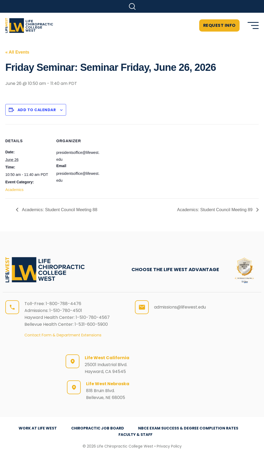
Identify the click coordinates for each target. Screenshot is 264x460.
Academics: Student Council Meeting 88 (59, 209)
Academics (14, 190)
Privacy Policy (169, 446)
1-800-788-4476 (63, 304)
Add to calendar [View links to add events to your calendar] (37, 109)
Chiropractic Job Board (97, 428)
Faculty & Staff (136, 434)
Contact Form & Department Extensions (62, 335)
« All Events (17, 52)
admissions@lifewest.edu (180, 307)
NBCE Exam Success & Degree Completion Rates (188, 428)
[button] (132, 6)
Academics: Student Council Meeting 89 (215, 209)
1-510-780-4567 (93, 317)
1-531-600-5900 (91, 324)
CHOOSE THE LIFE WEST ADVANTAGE (175, 269)
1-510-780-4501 (65, 310)
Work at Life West (38, 428)
